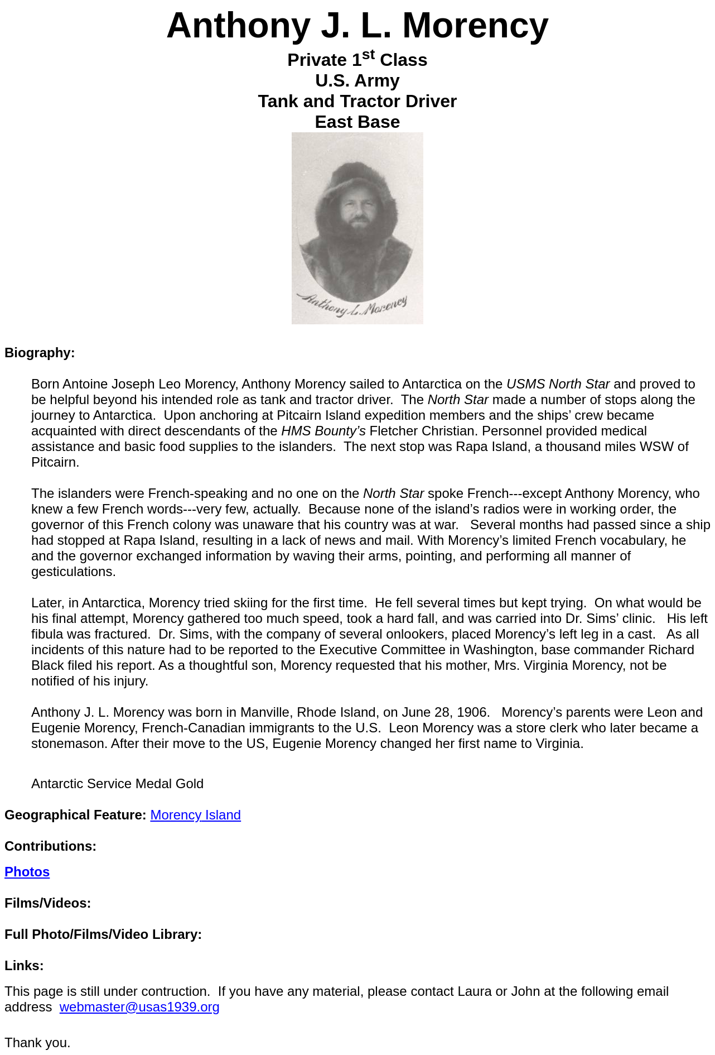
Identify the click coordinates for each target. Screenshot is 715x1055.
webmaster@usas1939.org (140, 1006)
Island (195, 814)
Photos (27, 871)
